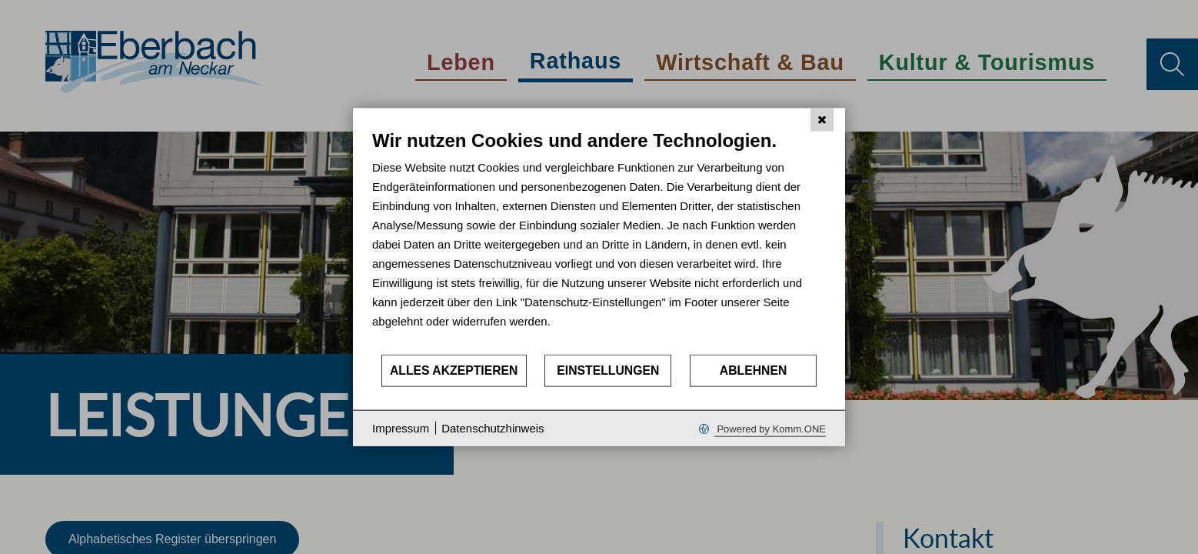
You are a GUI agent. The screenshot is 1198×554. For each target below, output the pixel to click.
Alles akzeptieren (454, 370)
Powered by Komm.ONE (770, 428)
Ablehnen (753, 370)
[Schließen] (822, 120)
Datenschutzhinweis (492, 428)
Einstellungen (608, 370)
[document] (599, 241)
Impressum (400, 428)
